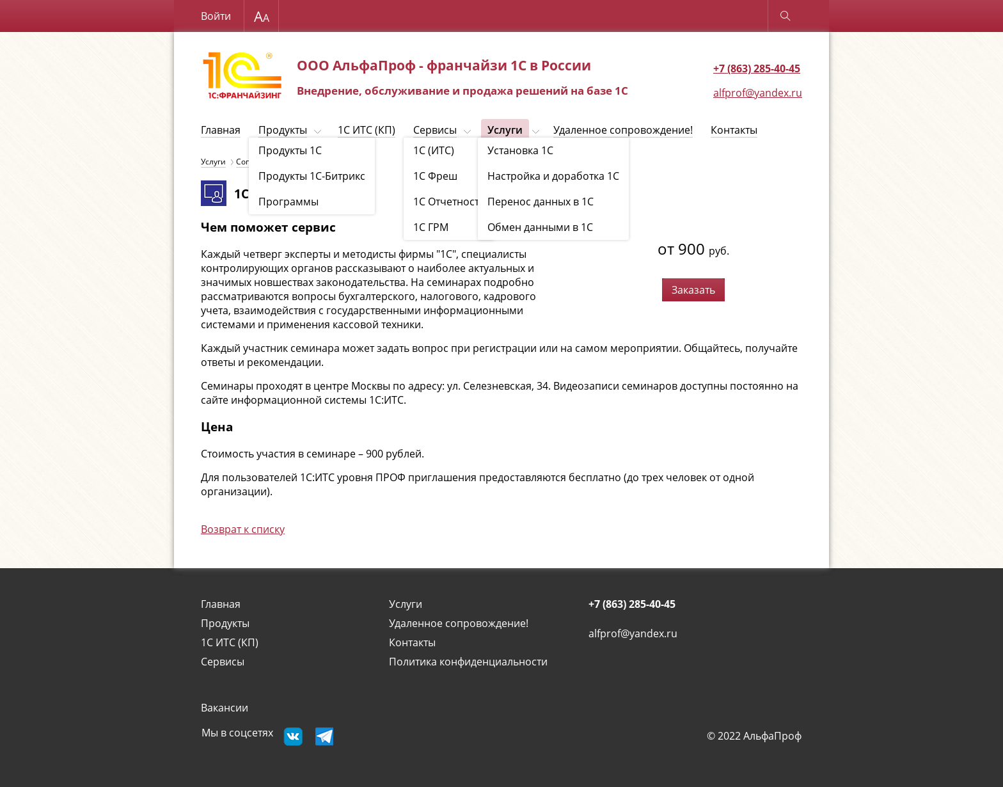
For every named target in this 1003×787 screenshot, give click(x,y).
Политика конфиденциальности (468, 662)
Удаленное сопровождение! (623, 130)
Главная (221, 130)
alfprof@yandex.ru (757, 93)
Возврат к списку (243, 529)
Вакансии (224, 708)
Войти (216, 16)
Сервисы (435, 130)
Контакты (734, 130)
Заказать (693, 290)
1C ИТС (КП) (366, 130)
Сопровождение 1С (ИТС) (283, 161)
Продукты (282, 130)
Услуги (505, 130)
